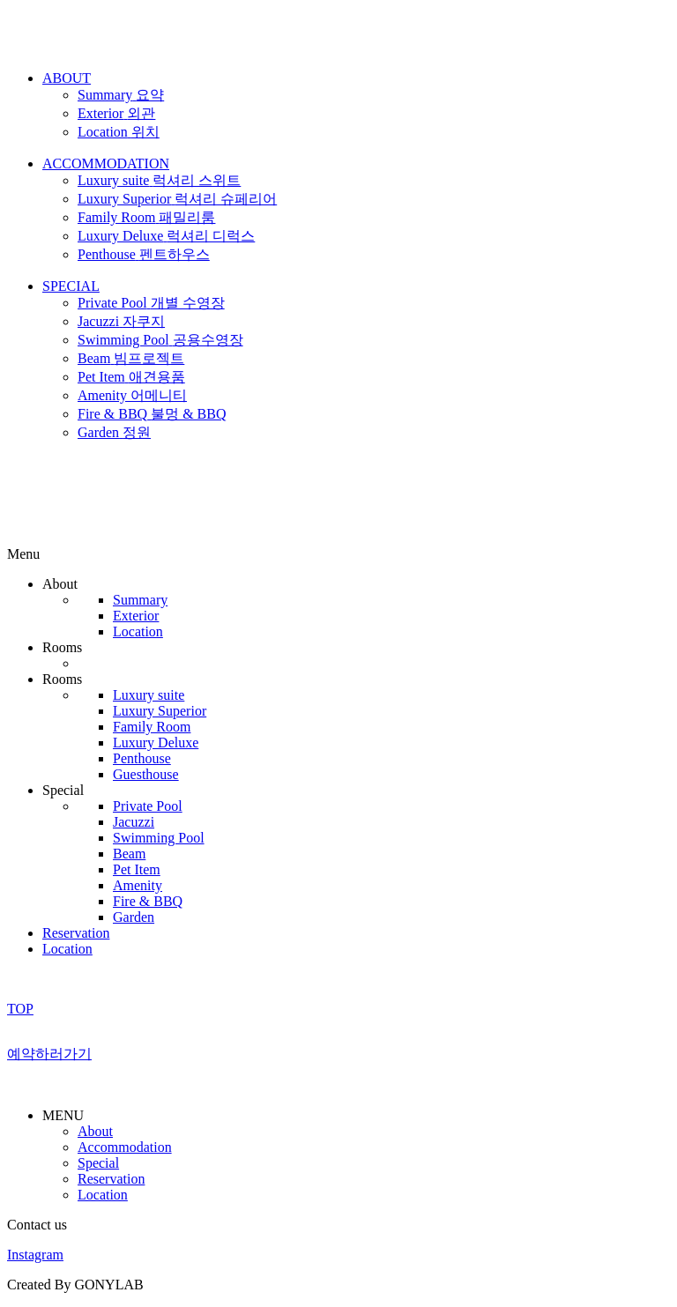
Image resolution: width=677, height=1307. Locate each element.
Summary (140, 599)
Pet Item (136, 869)
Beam (129, 853)
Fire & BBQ (147, 901)
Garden (133, 917)
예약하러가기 (49, 1053)
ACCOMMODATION (105, 163)
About (95, 1131)
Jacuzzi (133, 821)
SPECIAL (71, 285)
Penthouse (142, 758)
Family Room (151, 726)
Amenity (137, 885)
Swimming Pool (159, 837)
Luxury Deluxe (155, 742)
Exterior (136, 615)
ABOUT (66, 78)
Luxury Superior (159, 710)
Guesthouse (146, 774)
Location (138, 631)
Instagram (35, 1254)
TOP (20, 1008)
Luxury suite (148, 694)
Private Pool (147, 805)
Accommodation (125, 1147)
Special (98, 1162)
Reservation (75, 932)
